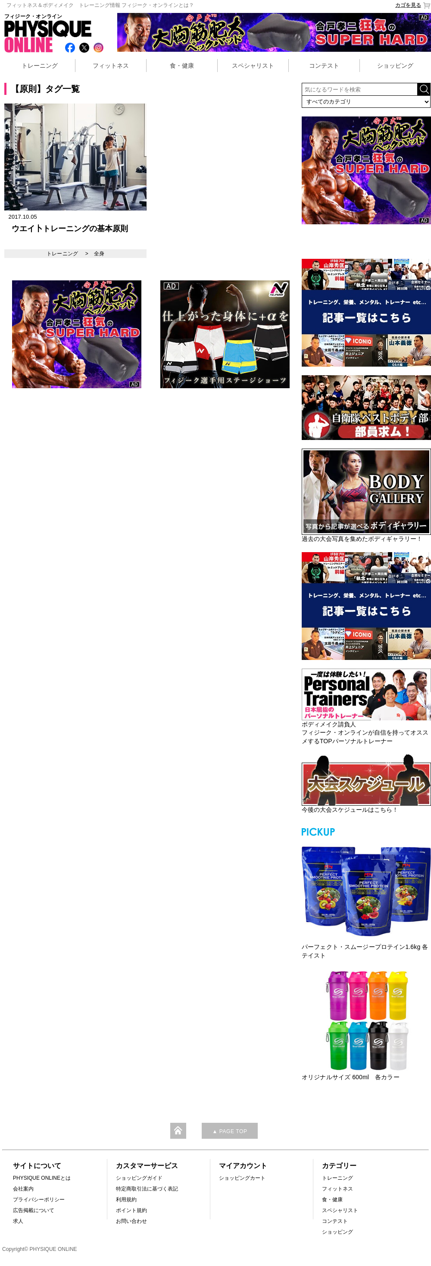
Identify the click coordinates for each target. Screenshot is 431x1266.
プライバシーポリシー (39, 1200)
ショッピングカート (242, 1178)
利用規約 (126, 1200)
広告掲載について (33, 1210)
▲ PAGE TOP (229, 1131)
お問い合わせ (131, 1221)
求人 (18, 1221)
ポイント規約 (131, 1210)
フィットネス (111, 65)
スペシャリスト (253, 65)
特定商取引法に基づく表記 (147, 1189)
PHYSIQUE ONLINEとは (42, 1178)
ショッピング (395, 65)
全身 (99, 254)
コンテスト (324, 65)
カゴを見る (413, 5)
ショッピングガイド (139, 1178)
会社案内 (23, 1189)
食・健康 (182, 65)
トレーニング (40, 65)
